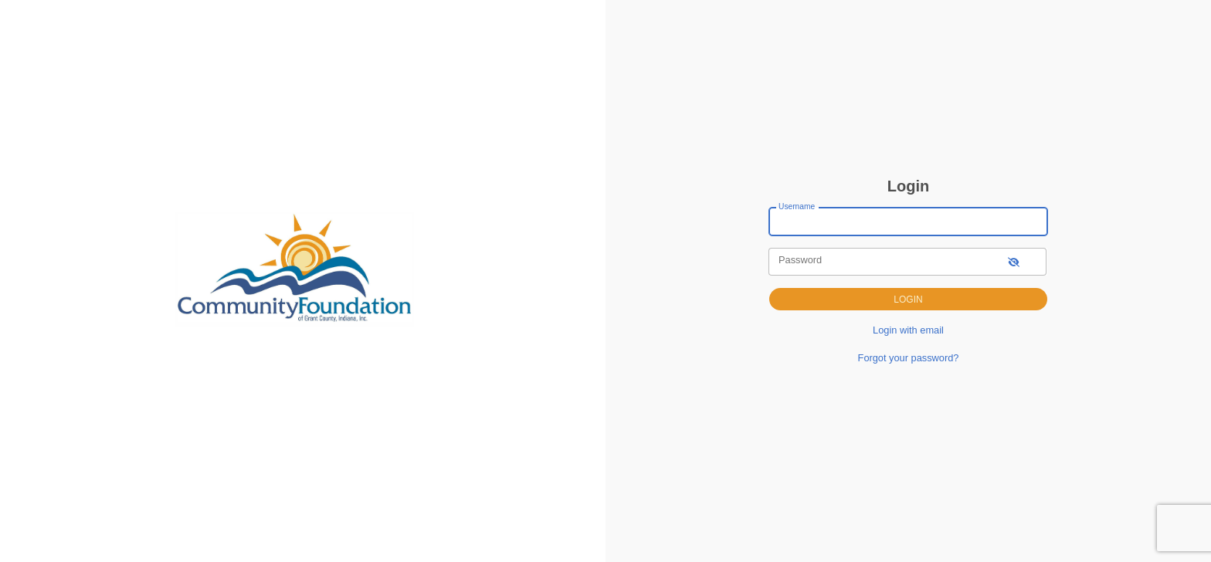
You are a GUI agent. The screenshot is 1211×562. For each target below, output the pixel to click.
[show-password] (1013, 261)
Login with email (908, 330)
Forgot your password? (908, 358)
